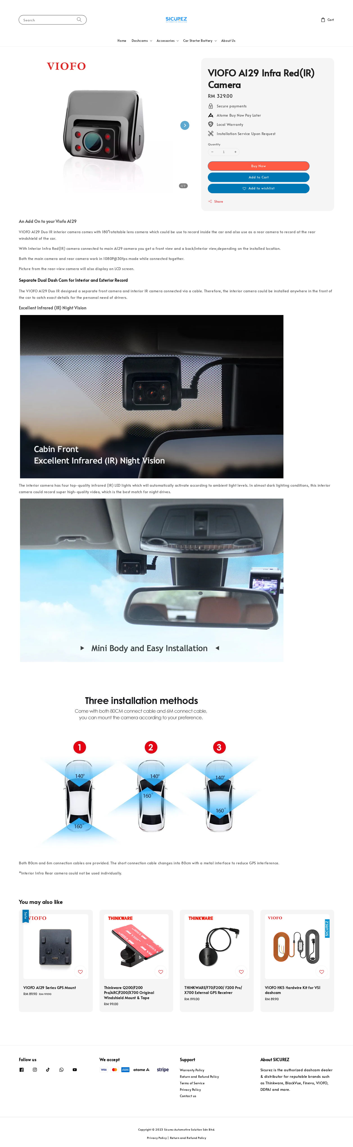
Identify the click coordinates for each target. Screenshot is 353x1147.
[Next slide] (184, 125)
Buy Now (258, 165)
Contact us (188, 1096)
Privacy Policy (190, 1089)
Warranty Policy (192, 1070)
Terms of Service (192, 1083)
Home (122, 40)
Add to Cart (259, 177)
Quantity (214, 144)
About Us (228, 40)
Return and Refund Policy (199, 1076)
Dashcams (140, 41)
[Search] (79, 19)
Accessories (166, 41)
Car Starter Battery (197, 41)
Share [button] (215, 201)
